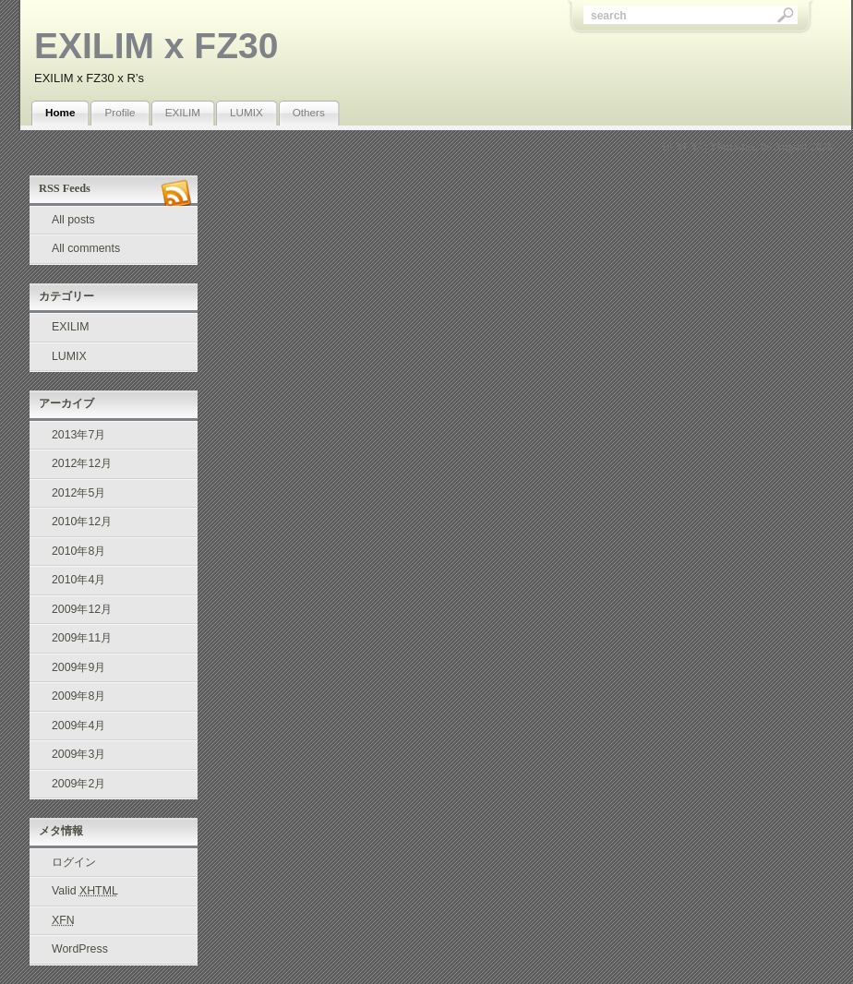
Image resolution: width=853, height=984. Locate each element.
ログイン (74, 862)
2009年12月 (82, 609)
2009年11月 (82, 637)
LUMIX (246, 112)
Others (309, 112)
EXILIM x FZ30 (156, 46)
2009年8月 (78, 696)
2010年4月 (78, 579)
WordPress (80, 948)
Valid (85, 890)
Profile (119, 112)
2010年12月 (82, 521)
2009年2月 (78, 783)
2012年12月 (82, 463)
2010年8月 (78, 551)
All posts (73, 219)
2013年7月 (78, 434)
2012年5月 (78, 492)
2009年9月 (78, 667)
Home (60, 112)
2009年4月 (78, 725)
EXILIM (182, 112)
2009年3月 (78, 754)
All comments (86, 248)
